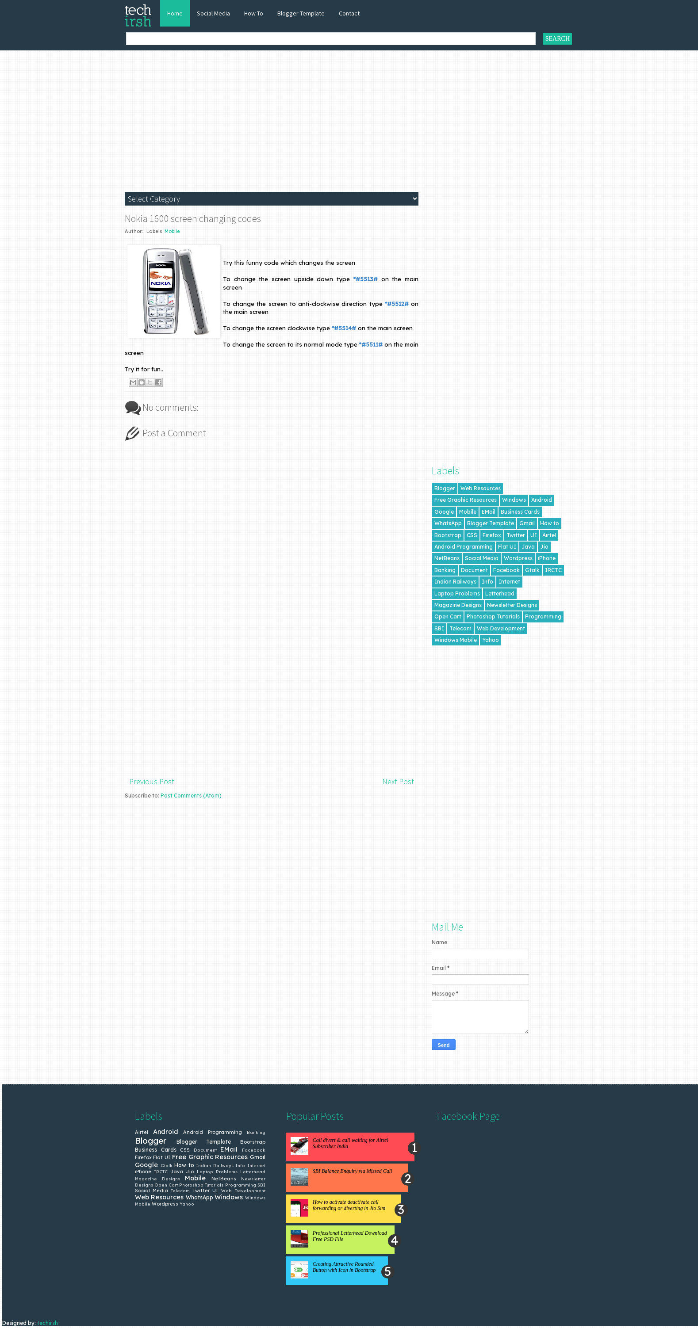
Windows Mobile (455, 640)
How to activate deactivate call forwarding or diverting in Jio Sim (349, 1205)
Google (444, 511)
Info (487, 581)
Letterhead (499, 593)
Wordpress (518, 558)
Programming (543, 616)
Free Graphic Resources (465, 499)
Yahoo (490, 640)
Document (474, 570)
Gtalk (532, 570)
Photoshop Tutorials (493, 616)
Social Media (213, 13)
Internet (509, 581)
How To (253, 13)
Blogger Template (301, 13)
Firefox (492, 535)
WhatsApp (448, 523)
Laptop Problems (457, 593)
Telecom (460, 628)
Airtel (549, 535)
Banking (445, 570)
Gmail (527, 523)
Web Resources (480, 488)
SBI (439, 628)
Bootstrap (447, 535)
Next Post (398, 781)
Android (541, 499)
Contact (349, 13)
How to (549, 523)
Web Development (501, 628)
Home (175, 13)
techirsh (47, 1323)
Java (528, 546)
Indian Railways (455, 581)
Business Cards (520, 511)
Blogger (444, 488)
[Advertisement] (351, 125)
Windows (514, 499)
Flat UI (507, 546)
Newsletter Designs (512, 605)
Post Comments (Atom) (191, 795)
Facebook (506, 570)
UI (533, 535)
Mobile (172, 231)
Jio (544, 546)
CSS (472, 535)
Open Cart (447, 616)
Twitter (515, 535)
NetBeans (447, 558)
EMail (488, 511)
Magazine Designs (458, 605)
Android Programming (463, 546)
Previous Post (151, 781)
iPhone (547, 558)
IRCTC (553, 570)
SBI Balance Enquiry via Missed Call (352, 1171)
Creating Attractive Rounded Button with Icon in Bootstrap (344, 1267)
